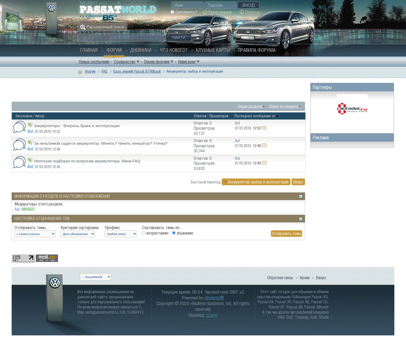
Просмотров (218, 116)
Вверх (298, 182)
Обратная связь (280, 277)
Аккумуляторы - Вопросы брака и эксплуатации (77, 125)
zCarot (212, 315)
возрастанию (155, 233)
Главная (89, 50)
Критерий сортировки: (80, 227)
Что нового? (173, 50)
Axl (30, 131)
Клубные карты (213, 50)
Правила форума (257, 50)
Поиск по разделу (284, 106)
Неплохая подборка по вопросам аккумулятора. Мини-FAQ (87, 161)
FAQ (104, 71)
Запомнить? (184, 12)
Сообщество (124, 61)
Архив (305, 277)
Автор (39, 116)
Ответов (200, 116)
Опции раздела (250, 106)
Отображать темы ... (32, 227)
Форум (114, 50)
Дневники (140, 50)
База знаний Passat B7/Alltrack (137, 71)
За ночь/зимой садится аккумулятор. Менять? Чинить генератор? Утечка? (101, 143)
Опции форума (156, 61)
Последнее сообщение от (256, 116)
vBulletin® (214, 297)
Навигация (186, 61)
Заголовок (23, 116)
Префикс (112, 227)
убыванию (182, 233)
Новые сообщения (94, 61)
